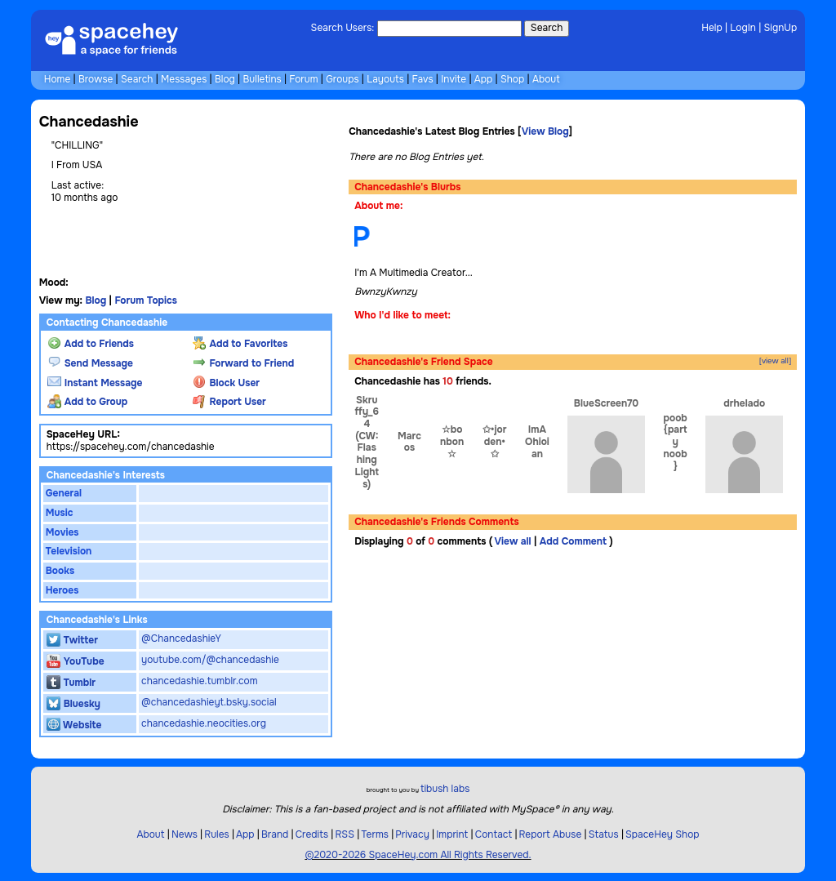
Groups (342, 79)
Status (604, 834)
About (546, 79)
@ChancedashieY (181, 638)
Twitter (72, 640)
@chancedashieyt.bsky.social (209, 702)
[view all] (775, 361)
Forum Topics (145, 300)
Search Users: (343, 27)
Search (547, 27)
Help (711, 27)
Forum (303, 79)
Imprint (452, 834)
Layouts (385, 79)
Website (74, 725)
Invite (453, 79)
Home (57, 79)
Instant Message (95, 382)
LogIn (743, 27)
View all (512, 541)
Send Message (90, 363)
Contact (493, 834)
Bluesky (73, 703)
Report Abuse (550, 834)
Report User (229, 401)
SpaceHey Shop (662, 834)
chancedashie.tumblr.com (199, 680)
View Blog (545, 131)
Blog (225, 79)
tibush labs (444, 788)
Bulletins (261, 79)
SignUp (781, 27)
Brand (274, 834)
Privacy (412, 834)
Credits (312, 834)
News (184, 834)
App (483, 79)
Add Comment (573, 541)
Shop (512, 79)
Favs (423, 79)
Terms (375, 834)
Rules (216, 834)
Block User (226, 382)
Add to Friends (90, 343)
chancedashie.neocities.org (203, 723)
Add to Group (87, 401)
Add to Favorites (240, 343)
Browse (95, 79)
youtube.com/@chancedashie (210, 659)
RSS (344, 834)
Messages (184, 79)
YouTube (75, 661)
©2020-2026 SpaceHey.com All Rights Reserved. (418, 854)
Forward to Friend (244, 363)
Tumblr (71, 682)
